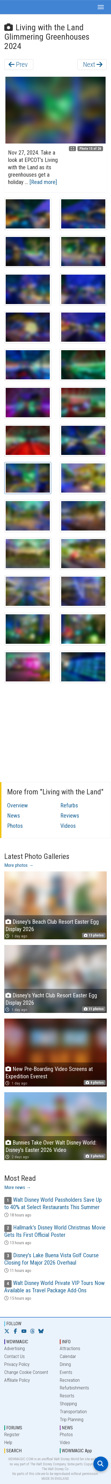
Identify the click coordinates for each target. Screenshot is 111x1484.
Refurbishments (74, 1388)
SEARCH (14, 1450)
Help (8, 1442)
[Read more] (43, 182)
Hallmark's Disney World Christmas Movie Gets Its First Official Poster (55, 1231)
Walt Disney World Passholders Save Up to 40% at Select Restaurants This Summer (53, 1203)
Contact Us (14, 1356)
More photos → (19, 865)
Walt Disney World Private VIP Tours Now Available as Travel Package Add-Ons (54, 1287)
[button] (101, 7)
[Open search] (100, 1464)
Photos (15, 825)
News (13, 815)
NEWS (67, 1427)
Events (66, 1372)
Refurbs (69, 805)
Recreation (70, 1380)
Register (12, 1434)
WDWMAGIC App (77, 1450)
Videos (68, 825)
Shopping (68, 1403)
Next (92, 65)
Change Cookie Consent (26, 1372)
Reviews (69, 815)
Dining (65, 1364)
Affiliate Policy (17, 1380)
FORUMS (14, 1427)
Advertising (14, 1348)
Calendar (68, 1356)
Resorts (67, 1396)
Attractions (70, 1348)
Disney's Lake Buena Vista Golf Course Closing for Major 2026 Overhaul (51, 1259)
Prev (18, 65)
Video (65, 1442)
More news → (17, 1187)
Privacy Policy (17, 1364)
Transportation (73, 1411)
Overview (17, 805)
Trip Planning (71, 1419)
